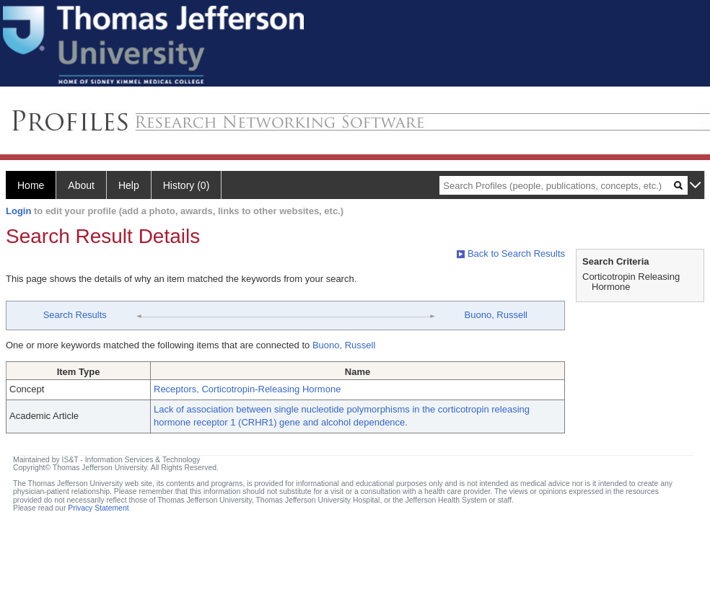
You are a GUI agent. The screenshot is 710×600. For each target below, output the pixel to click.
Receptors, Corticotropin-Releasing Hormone (247, 389)
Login (18, 211)
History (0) (186, 185)
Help (128, 185)
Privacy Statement (98, 508)
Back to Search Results (511, 253)
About (81, 185)
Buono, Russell (496, 314)
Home (30, 185)
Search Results (75, 314)
